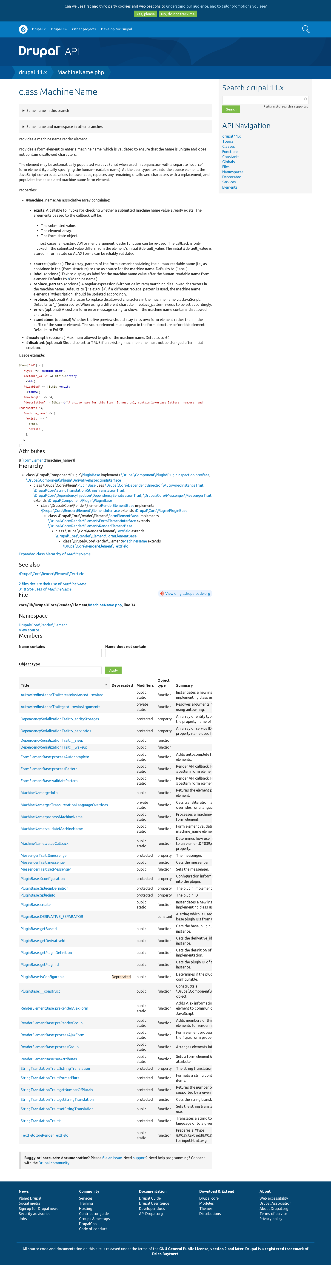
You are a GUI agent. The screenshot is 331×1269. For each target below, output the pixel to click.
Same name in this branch (47, 110)
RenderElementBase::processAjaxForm (52, 1038)
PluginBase (91, 479)
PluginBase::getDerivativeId (43, 944)
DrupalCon (88, 1227)
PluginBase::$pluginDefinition (44, 892)
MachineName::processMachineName (52, 820)
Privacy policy (271, 1222)
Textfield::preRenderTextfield (44, 1139)
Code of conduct (93, 1232)
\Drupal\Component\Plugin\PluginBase (80, 504)
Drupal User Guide (154, 1207)
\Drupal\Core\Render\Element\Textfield (95, 550)
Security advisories (34, 1217)
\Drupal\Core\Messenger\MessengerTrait (177, 499)
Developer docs (152, 1212)
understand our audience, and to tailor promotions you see (215, 6)
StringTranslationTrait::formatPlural (50, 1081)
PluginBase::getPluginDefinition (46, 956)
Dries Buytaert (165, 1257)
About (265, 1195)
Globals (228, 162)
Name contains (32, 650)
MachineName (135, 545)
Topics (228, 141)
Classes (228, 146)
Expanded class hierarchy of (54, 558)
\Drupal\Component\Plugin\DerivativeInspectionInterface (73, 484)
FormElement (34, 464)
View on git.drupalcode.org (187, 597)
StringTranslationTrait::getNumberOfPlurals (57, 1093)
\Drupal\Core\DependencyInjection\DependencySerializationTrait (87, 499)
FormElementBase (123, 519)
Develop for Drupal (116, 29)
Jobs (23, 1222)
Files (226, 167)
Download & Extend (216, 1195)
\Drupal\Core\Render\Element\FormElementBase (96, 540)
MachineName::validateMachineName (52, 832)
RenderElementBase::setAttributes (49, 1063)
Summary (184, 689)
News (24, 1195)
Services (229, 182)
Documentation (152, 1195)
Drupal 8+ (59, 29)
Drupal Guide (150, 1202)
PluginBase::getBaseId (39, 932)
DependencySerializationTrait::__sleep (52, 744)
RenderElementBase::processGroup (50, 1050)
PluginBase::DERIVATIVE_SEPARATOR (52, 920)
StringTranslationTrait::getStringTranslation (57, 1103)
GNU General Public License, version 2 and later (201, 1252)
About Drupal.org (274, 1212)
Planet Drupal (30, 1202)
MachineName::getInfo (39, 796)
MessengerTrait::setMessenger (46, 873)
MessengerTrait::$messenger (44, 859)
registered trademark (284, 1252)
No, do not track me (177, 14)
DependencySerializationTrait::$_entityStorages (60, 723)
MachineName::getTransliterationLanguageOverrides (64, 808)
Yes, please (146, 14)
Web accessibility (274, 1202)
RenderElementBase (117, 509)
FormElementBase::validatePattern (49, 784)
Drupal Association (275, 1207)
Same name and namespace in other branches (64, 127)
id (30, 382)
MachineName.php (80, 72)
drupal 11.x (33, 72)
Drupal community (54, 1166)
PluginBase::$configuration (43, 882)
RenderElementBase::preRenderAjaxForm (54, 1012)
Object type (29, 668)
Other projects (84, 29)
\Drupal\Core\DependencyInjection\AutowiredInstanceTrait (154, 489)
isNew (33, 393)
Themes (206, 1212)
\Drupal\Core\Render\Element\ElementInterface (80, 514)
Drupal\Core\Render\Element (43, 629)
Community (89, 1195)
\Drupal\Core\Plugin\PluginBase (161, 514)
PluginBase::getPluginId (40, 968)
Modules (206, 1207)
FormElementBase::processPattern (49, 772)
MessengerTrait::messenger (43, 866)
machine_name (52, 371)
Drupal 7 (39, 29)
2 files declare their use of (52, 587)
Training (86, 1207)
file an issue (112, 1161)
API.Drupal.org (151, 1217)
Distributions (210, 1217)
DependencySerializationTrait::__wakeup (54, 751)
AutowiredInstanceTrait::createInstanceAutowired (62, 698)
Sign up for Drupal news (38, 1212)
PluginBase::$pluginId (38, 899)
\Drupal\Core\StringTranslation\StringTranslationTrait (79, 494)
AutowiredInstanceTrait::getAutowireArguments (60, 710)
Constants (231, 157)
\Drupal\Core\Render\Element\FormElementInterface (92, 524)
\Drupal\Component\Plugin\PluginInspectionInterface (165, 479)
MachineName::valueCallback (44, 847)
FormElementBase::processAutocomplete (55, 760)
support (139, 1161)
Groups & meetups (94, 1222)
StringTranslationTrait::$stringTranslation (55, 1072)
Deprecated (231, 177)
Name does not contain (125, 650)
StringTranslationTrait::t (41, 1124)
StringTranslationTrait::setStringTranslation (57, 1112)
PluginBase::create (36, 908)
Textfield (123, 535)
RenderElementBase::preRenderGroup (52, 1027)
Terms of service (273, 1217)
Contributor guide (94, 1217)
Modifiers (145, 689)
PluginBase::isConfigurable (42, 980)
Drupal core (209, 1202)
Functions (230, 152)
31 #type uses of (45, 593)
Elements (229, 187)
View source (29, 634)
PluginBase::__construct (40, 995)
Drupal (251, 1252)
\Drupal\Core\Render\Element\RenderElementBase (90, 530)
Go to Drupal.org (23, 29)
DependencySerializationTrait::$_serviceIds (56, 734)
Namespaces (232, 172)
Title (64, 689)
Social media (29, 1207)
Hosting (85, 1212)
